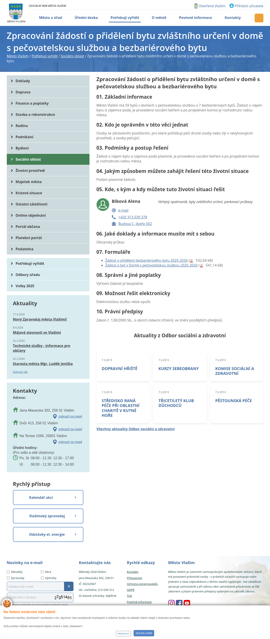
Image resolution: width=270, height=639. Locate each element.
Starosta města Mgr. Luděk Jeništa (43, 363)
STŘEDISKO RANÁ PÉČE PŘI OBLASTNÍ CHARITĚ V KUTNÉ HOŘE (120, 408)
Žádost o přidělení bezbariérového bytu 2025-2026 (146, 260)
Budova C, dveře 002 (135, 223)
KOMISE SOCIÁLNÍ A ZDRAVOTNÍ (234, 371)
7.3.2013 (107, 360)
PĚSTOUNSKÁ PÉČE (233, 400)
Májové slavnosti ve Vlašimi (37, 332)
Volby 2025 (25, 285)
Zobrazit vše (20, 372)
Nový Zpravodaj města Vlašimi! (40, 319)
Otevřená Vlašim (211, 6)
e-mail (123, 210)
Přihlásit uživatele (249, 6)
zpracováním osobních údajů (51, 604)
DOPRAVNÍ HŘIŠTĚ (120, 368)
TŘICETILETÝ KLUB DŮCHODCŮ (176, 403)
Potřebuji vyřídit (30, 263)
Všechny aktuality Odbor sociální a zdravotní (136, 429)
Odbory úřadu (28, 274)
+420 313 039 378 (132, 217)
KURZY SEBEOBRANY (179, 368)
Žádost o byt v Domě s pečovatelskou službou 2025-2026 (151, 265)
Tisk (129, 596)
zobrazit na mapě (70, 416)
